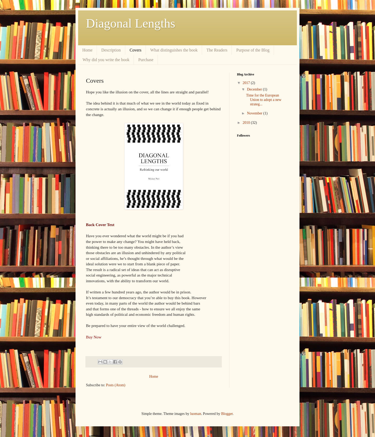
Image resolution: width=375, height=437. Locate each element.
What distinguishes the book (174, 50)
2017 (247, 83)
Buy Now (93, 337)
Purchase (145, 59)
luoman (195, 414)
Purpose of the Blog (253, 50)
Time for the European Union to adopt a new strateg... (264, 99)
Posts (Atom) (115, 385)
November (255, 113)
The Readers (217, 50)
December (255, 89)
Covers (135, 50)
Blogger (227, 414)
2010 (247, 123)
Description (111, 50)
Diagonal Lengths (130, 23)
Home (87, 50)
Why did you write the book (106, 59)
